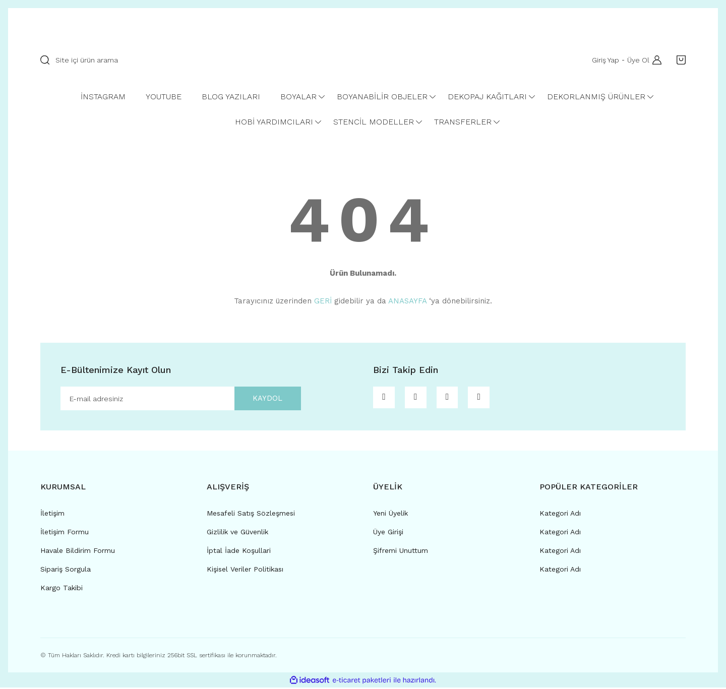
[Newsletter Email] (180, 399)
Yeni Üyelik (390, 515)
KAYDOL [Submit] (263, 399)
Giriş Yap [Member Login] (603, 60)
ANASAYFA (407, 300)
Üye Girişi (388, 533)
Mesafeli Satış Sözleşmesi (251, 515)
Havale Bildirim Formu (77, 552)
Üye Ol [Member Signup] (636, 60)
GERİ (323, 300)
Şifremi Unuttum (400, 552)
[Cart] (679, 60)
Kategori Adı (560, 515)
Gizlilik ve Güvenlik (237, 533)
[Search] (168, 60)
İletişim (52, 515)
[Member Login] (654, 60)
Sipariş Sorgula (65, 571)
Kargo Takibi (61, 589)
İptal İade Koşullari (239, 552)
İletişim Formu (64, 533)
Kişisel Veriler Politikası (245, 571)
